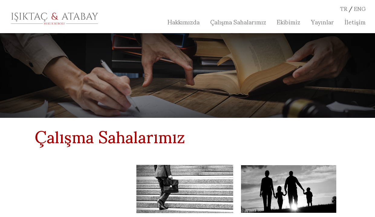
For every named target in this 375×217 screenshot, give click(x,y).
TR (343, 8)
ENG (360, 8)
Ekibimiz (288, 21)
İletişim (355, 21)
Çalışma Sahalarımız (238, 21)
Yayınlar (322, 21)
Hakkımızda (183, 21)
